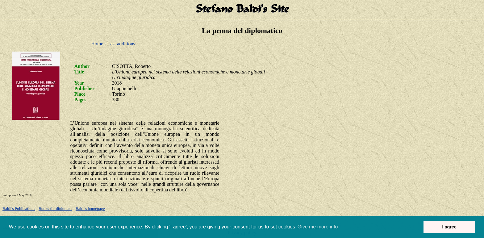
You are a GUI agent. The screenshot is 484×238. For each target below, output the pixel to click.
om (90, 208)
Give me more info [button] (318, 226)
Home (97, 43)
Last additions (121, 43)
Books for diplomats (55, 208)
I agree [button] (449, 226)
